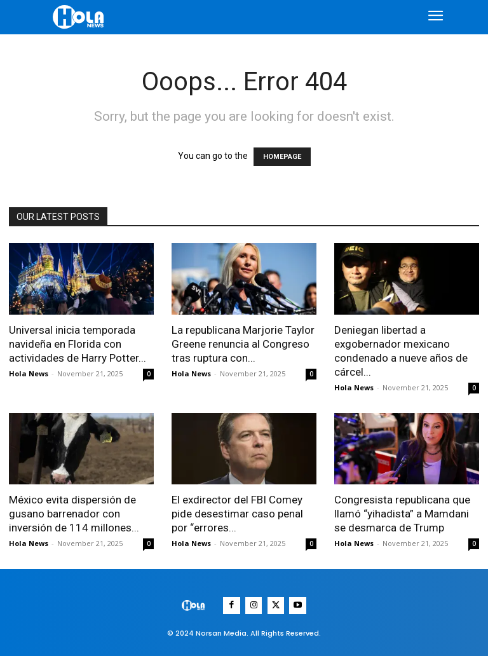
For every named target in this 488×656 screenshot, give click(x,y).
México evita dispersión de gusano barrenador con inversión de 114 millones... (74, 513)
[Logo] (80, 17)
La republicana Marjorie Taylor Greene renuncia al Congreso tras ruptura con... (243, 344)
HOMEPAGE (282, 157)
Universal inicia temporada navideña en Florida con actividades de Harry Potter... (77, 344)
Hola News (28, 373)
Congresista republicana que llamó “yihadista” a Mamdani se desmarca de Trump (402, 513)
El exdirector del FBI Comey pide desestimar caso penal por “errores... (237, 513)
